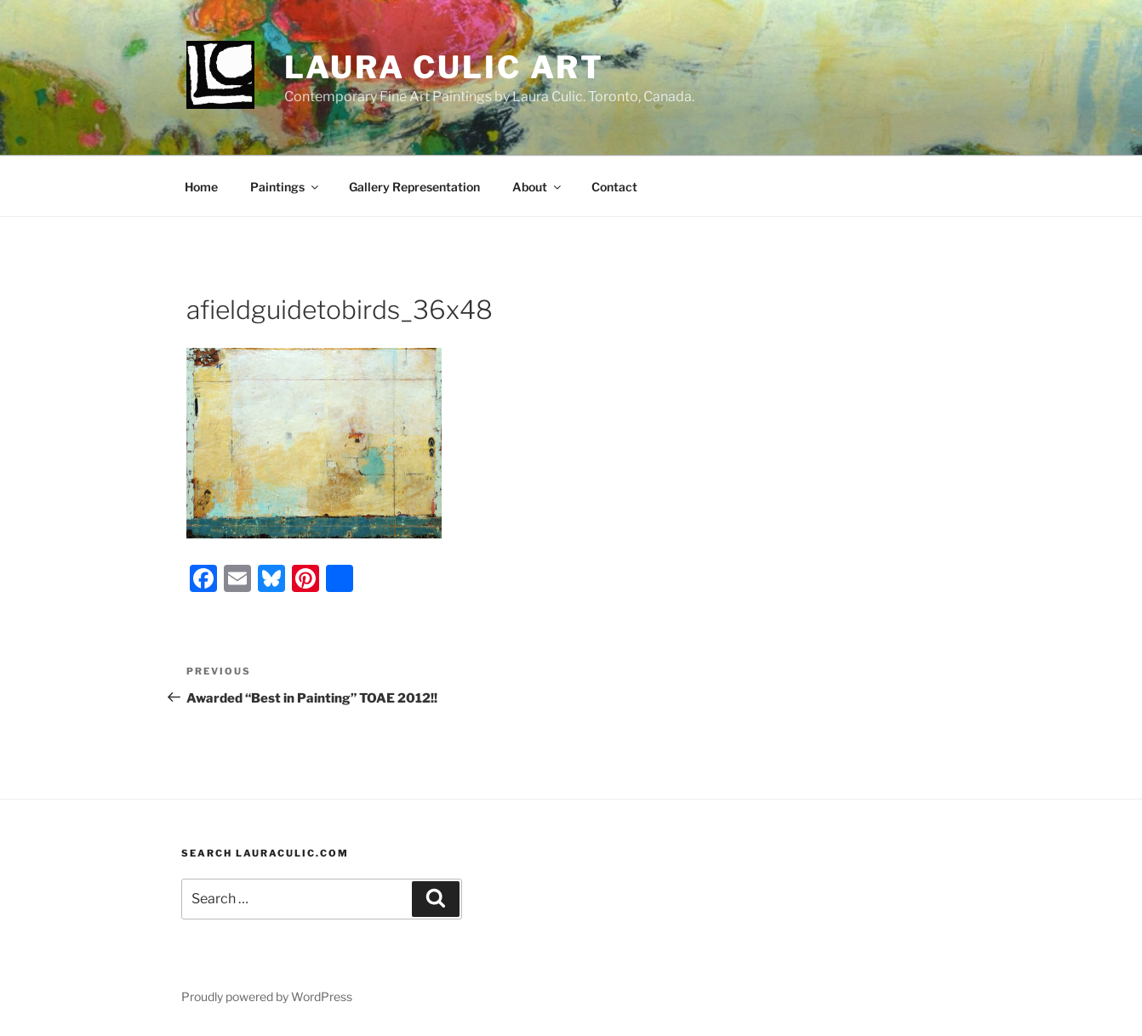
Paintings (285, 186)
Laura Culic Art (444, 67)
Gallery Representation (414, 186)
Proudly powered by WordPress (266, 996)
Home (201, 186)
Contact (614, 186)
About (537, 186)
